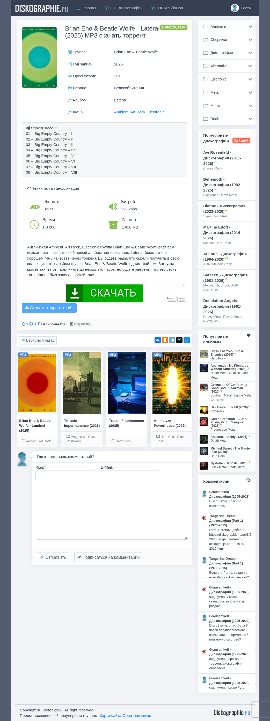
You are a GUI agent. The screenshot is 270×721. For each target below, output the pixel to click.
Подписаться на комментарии (109, 557)
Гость (241, 8)
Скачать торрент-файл (49, 308)
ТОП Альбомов (167, 8)
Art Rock (137, 112)
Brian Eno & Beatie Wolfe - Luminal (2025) (35, 426)
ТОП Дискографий (124, 8)
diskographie (41, 8)
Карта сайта (110, 715)
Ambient (121, 112)
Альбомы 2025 (55, 324)
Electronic (155, 112)
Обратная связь (136, 715)
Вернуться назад (37, 340)
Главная (86, 8)
